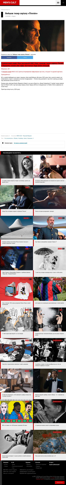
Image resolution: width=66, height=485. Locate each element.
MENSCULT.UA (26, 469)
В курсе (51, 462)
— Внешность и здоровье (40, 464)
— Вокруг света (38, 468)
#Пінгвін (16, 138)
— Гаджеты (28, 464)
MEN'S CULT (9, 471)
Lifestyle (37, 462)
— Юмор (13, 464)
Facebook (9, 57)
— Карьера (37, 466)
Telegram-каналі (6, 71)
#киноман (29, 138)
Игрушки (28, 462)
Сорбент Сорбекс (40, 479)
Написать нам (60, 482)
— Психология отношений (17, 466)
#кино (25, 138)
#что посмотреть (8, 138)
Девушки (5, 462)
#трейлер (20, 138)
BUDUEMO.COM (28, 473)
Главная (3, 9)
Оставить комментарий (20, 143)
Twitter (25, 57)
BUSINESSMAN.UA (27, 471)
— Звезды (5, 466)
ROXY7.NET (10, 469)
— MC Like (5, 464)
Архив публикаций (54, 464)
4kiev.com (8, 473)
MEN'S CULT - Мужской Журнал (24, 135)
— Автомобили (29, 466)
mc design (52, 477)
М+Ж (12, 462)
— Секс (12, 468)
